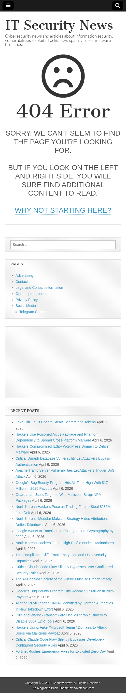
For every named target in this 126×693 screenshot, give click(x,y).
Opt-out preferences (31, 294)
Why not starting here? (63, 210)
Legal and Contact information (39, 287)
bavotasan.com (84, 688)
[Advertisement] (63, 362)
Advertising (24, 275)
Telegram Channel (33, 312)
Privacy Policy (27, 300)
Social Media (26, 306)
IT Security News (59, 25)
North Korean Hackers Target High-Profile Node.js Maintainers (65, 543)
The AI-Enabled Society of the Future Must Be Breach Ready (63, 579)
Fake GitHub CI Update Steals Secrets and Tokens (56, 422)
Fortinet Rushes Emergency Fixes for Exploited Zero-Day (61, 651)
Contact (22, 282)
